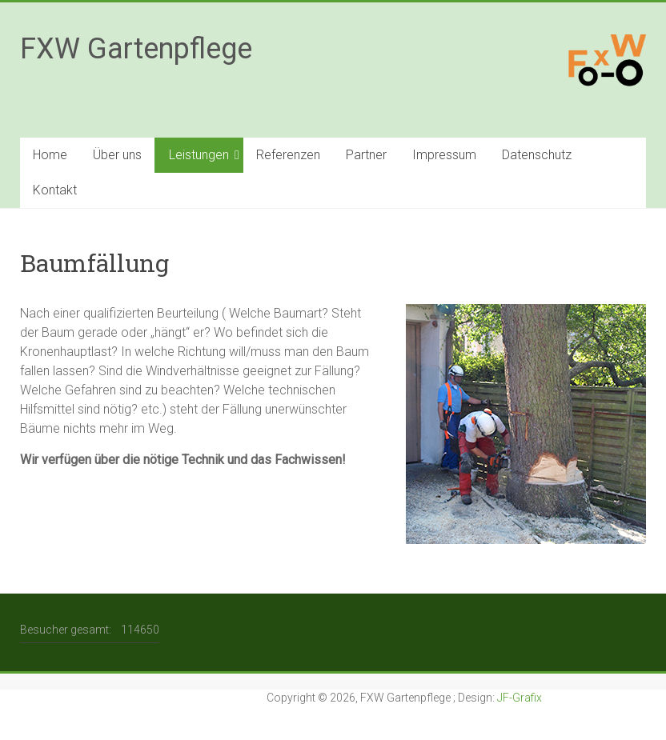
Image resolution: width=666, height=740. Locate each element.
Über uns (117, 154)
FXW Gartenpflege (136, 49)
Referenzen (288, 154)
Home (50, 154)
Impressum (444, 154)
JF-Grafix (519, 697)
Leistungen (199, 154)
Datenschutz (537, 154)
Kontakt (55, 190)
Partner (366, 154)
